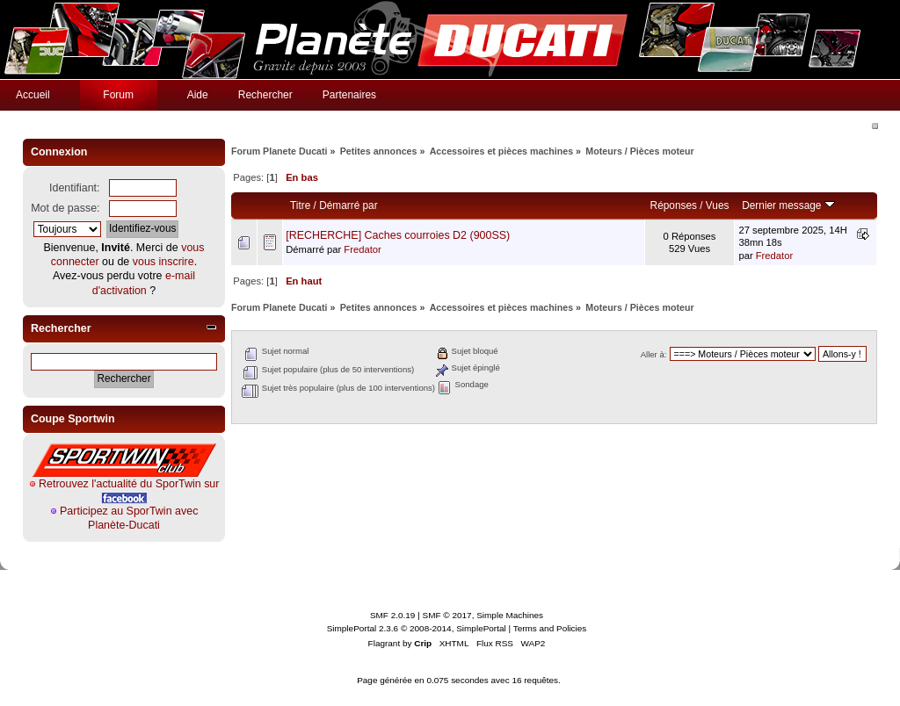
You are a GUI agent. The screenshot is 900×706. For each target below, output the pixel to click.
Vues (717, 205)
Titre (300, 205)
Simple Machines (509, 615)
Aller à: (654, 354)
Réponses (673, 205)
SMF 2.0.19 (393, 615)
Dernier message (788, 205)
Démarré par (348, 205)
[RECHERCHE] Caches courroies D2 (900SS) (398, 235)
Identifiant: (74, 188)
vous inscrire (163, 262)
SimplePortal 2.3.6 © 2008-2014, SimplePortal (416, 628)
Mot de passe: (65, 208)
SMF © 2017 (447, 615)
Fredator (362, 249)
